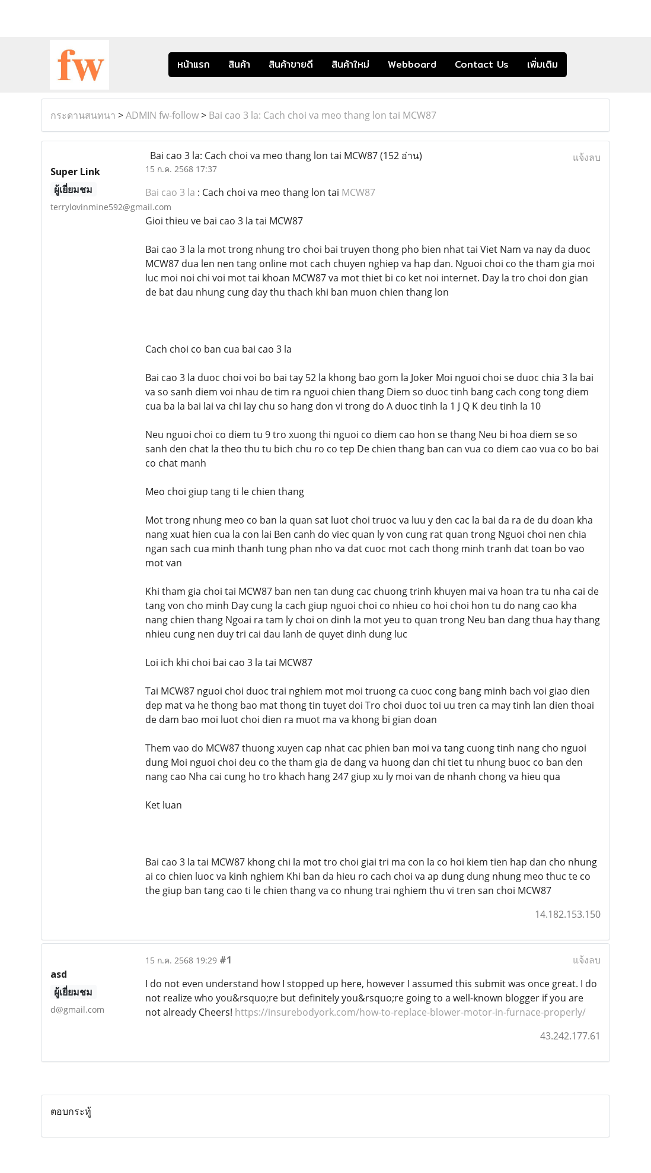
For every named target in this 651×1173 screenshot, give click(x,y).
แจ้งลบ (587, 157)
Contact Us (482, 64)
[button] (584, 64)
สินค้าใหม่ (350, 64)
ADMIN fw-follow (162, 115)
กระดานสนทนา (83, 115)
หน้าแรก (193, 64)
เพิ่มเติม (542, 64)
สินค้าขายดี (291, 64)
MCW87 (358, 192)
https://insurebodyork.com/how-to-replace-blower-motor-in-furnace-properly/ (410, 1012)
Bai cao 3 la (170, 192)
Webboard (412, 64)
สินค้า (239, 64)
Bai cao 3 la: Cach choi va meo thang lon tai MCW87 (322, 115)
